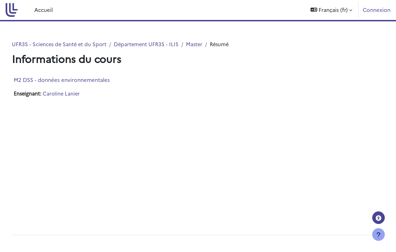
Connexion (376, 9)
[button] (331, 10)
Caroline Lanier (75, 93)
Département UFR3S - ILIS (163, 44)
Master (211, 44)
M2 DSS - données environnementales (75, 79)
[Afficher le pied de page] (378, 234)
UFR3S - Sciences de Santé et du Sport (73, 44)
